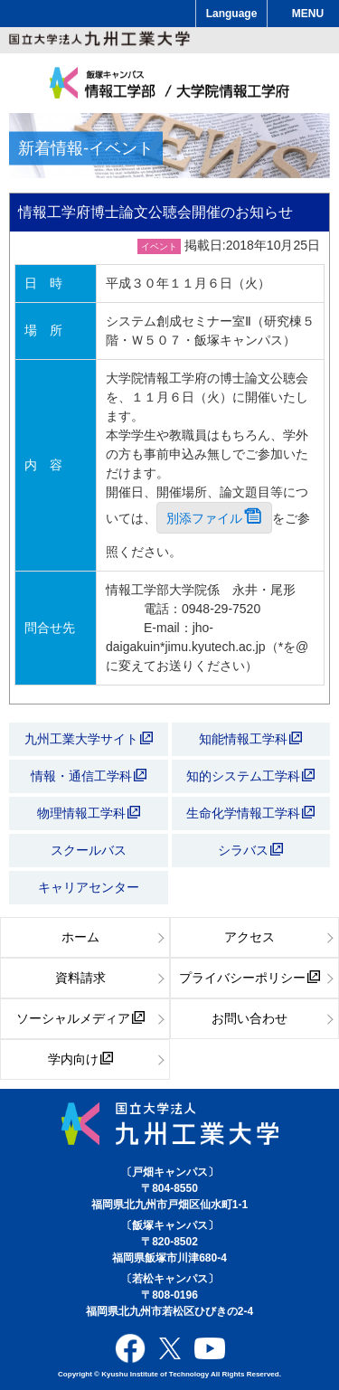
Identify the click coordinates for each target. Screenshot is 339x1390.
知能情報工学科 (250, 739)
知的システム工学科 (250, 776)
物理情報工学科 (88, 813)
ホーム (80, 937)
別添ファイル (214, 518)
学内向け (80, 1059)
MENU (308, 13)
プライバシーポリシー (249, 977)
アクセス (249, 937)
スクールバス (89, 850)
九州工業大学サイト (88, 739)
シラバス (250, 850)
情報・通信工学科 (88, 776)
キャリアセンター (88, 887)
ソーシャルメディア (80, 1018)
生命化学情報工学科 (250, 813)
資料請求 (80, 977)
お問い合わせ (249, 1018)
